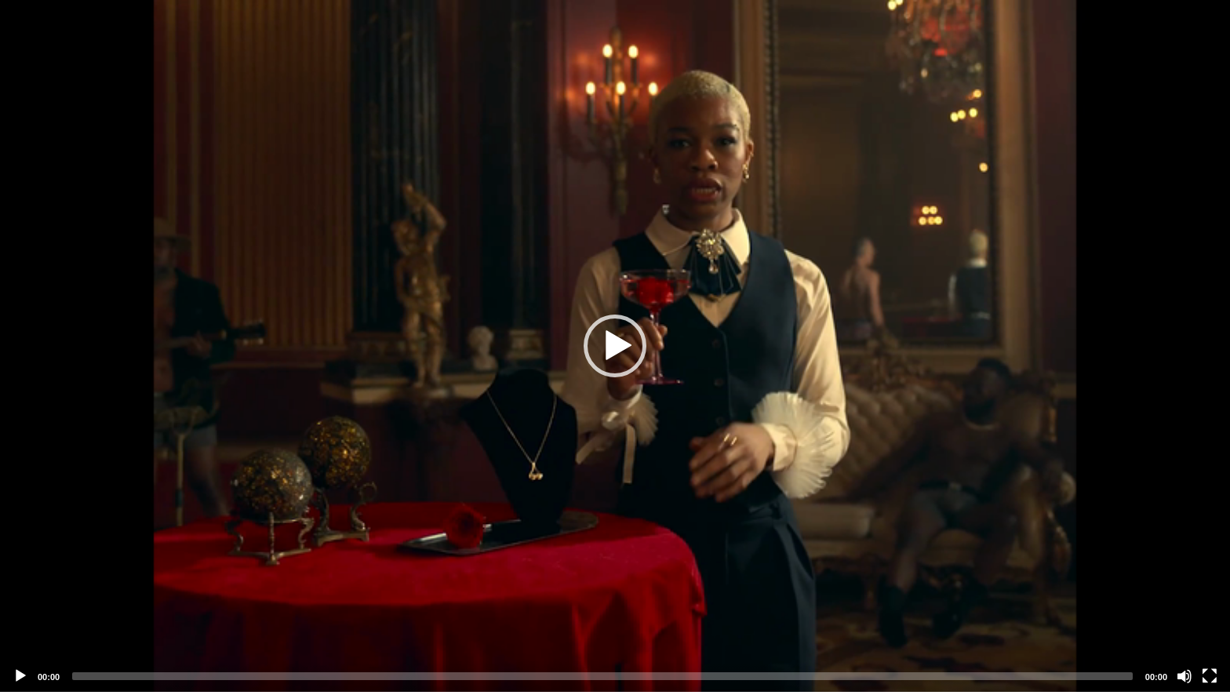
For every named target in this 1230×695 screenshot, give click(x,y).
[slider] (602, 676)
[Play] (20, 676)
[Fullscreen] (1209, 676)
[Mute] (1184, 676)
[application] (615, 346)
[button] (615, 346)
